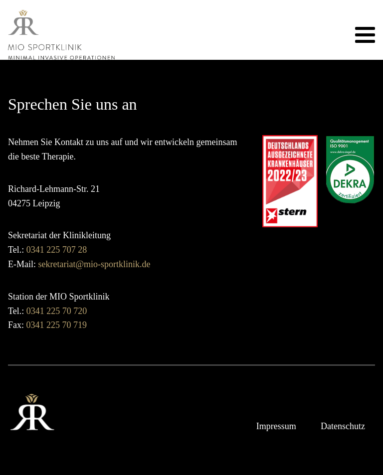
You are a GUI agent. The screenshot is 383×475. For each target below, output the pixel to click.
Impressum (276, 426)
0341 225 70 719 (56, 325)
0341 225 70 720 (56, 311)
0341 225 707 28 (56, 250)
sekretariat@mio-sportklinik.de (94, 264)
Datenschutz (343, 426)
